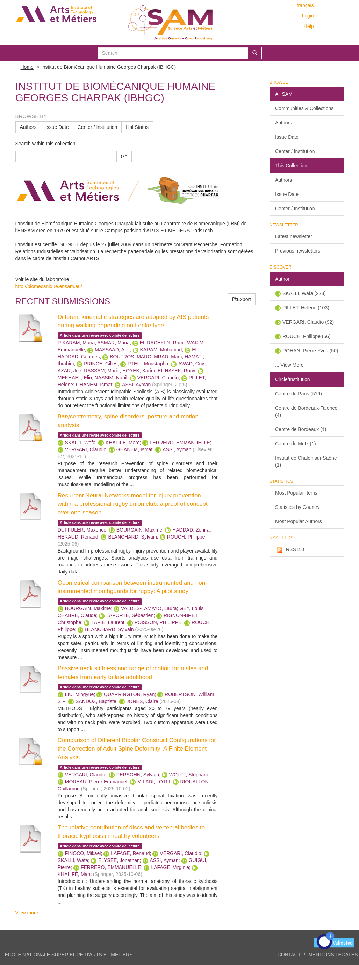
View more (26, 912)
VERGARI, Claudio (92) (308, 322)
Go (124, 156)
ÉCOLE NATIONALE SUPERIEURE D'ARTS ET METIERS (69, 954)
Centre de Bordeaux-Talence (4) (306, 411)
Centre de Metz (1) (295, 443)
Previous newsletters (297, 251)
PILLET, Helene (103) (305, 307)
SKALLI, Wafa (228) (304, 293)
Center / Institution (97, 127)
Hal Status (137, 127)
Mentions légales (333, 954)
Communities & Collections (304, 108)
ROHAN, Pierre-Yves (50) (310, 350)
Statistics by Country (297, 507)
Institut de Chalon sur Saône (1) (306, 461)
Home (27, 67)
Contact (289, 954)
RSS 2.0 (289, 550)
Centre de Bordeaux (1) (300, 429)
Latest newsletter (293, 236)
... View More (289, 365)
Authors (28, 127)
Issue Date (57, 127)
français (305, 5)
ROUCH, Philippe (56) (306, 336)
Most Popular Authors (298, 521)
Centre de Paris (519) (298, 393)
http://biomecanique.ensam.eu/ (48, 286)
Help (309, 26)
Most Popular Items (296, 493)
